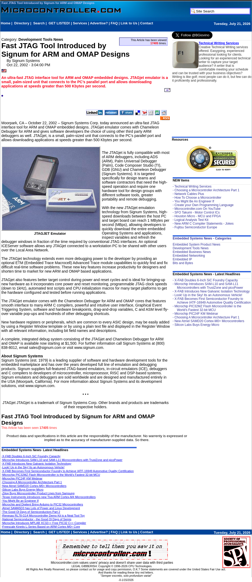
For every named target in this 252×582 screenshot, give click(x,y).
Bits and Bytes (183, 263)
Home (5, 23)
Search (39, 23)
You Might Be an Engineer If (20, 500)
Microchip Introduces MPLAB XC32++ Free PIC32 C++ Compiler (44, 523)
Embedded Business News (192, 252)
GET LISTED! (59, 23)
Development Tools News (190, 248)
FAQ (114, 23)
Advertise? (99, 23)
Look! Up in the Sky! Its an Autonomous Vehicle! (33, 467)
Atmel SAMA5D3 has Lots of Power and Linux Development (41, 508)
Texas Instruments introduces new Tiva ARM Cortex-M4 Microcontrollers (49, 497)
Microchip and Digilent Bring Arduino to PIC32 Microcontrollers (42, 504)
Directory (21, 23)
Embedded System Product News (196, 244)
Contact (146, 23)
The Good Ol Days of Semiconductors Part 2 (31, 511)
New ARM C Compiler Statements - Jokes (204, 223)
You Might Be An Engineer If (194, 201)
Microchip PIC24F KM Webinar (22, 478)
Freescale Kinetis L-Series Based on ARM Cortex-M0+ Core (41, 526)
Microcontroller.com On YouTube (198, 209)
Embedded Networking (189, 255)
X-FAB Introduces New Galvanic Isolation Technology (36, 463)
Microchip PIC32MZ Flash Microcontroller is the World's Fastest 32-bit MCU (51, 474)
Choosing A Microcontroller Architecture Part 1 (32, 482)
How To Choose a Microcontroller (198, 197)
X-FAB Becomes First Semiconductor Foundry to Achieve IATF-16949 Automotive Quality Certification (68, 471)
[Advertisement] (97, 28)
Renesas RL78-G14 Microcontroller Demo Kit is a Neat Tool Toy (43, 515)
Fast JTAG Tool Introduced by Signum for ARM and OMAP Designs (48, 3)
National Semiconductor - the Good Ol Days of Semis (36, 519)
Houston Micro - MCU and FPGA (198, 216)
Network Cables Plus (189, 194)
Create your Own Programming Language (204, 205)
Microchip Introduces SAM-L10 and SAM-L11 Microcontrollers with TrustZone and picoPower (62, 459)
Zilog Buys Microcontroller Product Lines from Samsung (38, 493)
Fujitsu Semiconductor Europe (196, 227)
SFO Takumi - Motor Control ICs (197, 212)
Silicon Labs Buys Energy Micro (23, 489)
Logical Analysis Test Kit (191, 220)
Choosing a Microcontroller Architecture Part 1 (207, 190)
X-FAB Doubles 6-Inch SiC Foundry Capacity (31, 456)
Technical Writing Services (219, 43)
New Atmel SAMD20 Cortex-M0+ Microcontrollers (34, 485)
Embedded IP (182, 259)
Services (80, 23)
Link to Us (129, 23)
